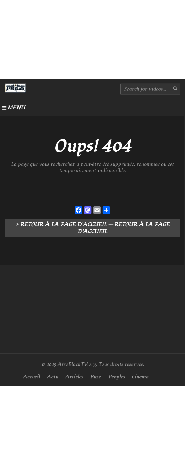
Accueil (31, 377)
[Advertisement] (92, 39)
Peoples (116, 377)
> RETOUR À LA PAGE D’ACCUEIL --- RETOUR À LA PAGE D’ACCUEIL (92, 228)
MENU (13, 107)
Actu (52, 377)
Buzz (95, 377)
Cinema (140, 377)
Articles (74, 377)
